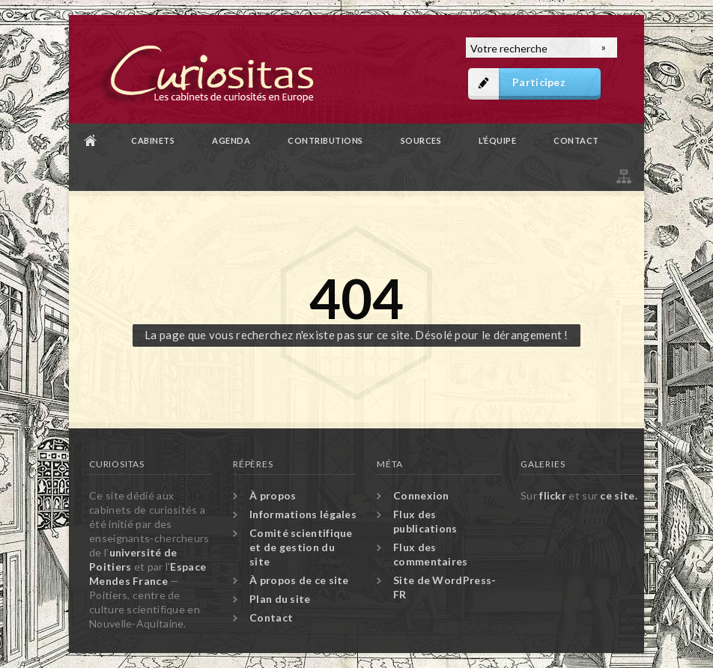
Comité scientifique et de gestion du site (301, 547)
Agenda (231, 140)
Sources (421, 140)
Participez (538, 82)
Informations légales (302, 514)
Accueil (90, 140)
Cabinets (153, 140)
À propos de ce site (299, 580)
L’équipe (497, 140)
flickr (552, 495)
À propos (272, 495)
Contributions (325, 140)
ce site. (618, 495)
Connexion (421, 495)
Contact (576, 140)
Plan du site (622, 174)
